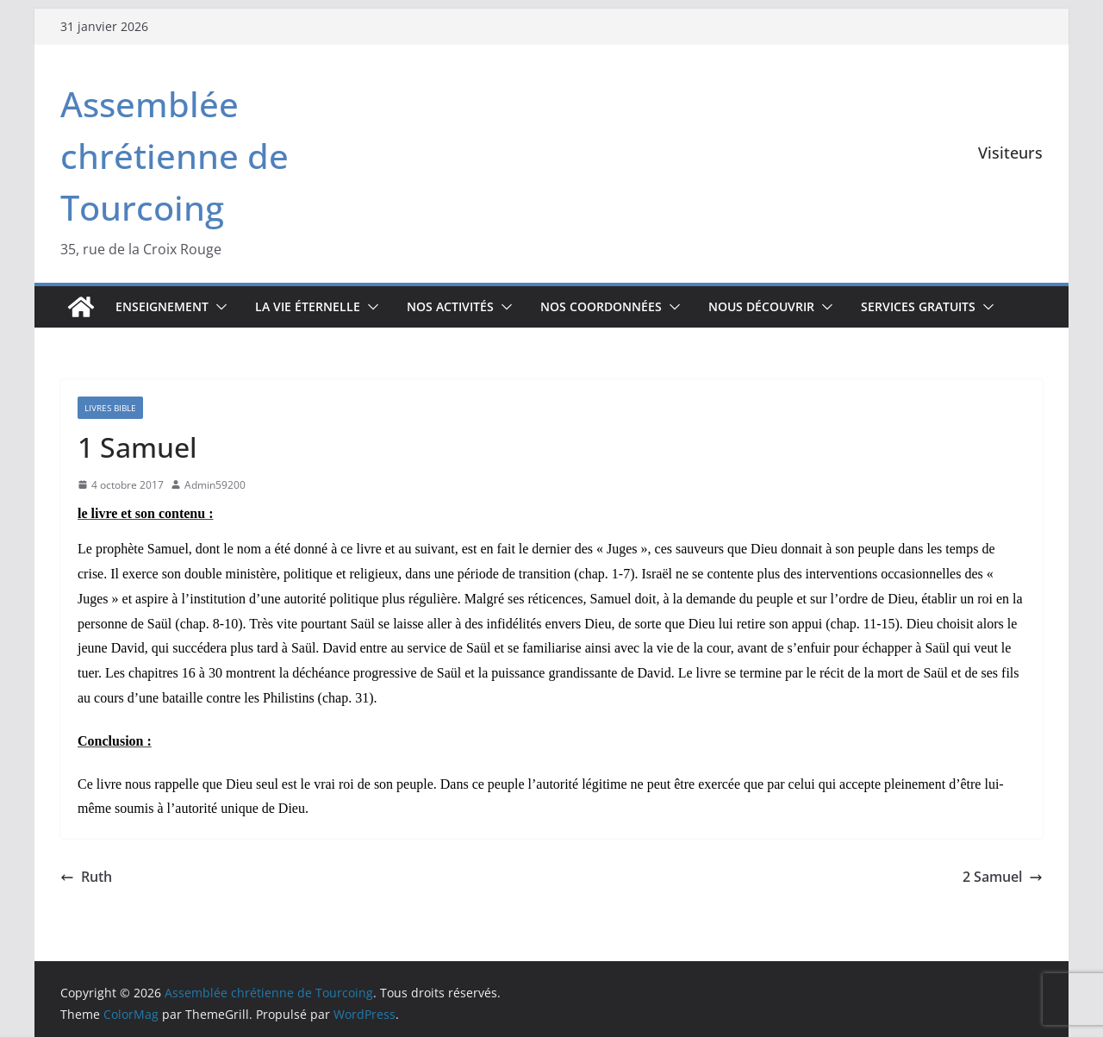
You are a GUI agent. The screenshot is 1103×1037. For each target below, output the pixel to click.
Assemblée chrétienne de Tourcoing (174, 155)
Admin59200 (215, 485)
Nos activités (450, 306)
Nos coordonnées (601, 306)
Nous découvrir (761, 306)
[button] (218, 307)
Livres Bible (110, 408)
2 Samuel (1003, 876)
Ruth (86, 876)
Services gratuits (918, 306)
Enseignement (162, 306)
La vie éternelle (307, 306)
